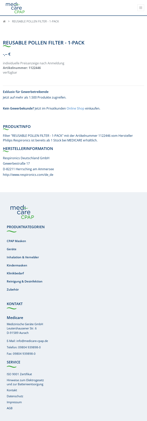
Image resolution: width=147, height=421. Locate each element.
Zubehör (13, 289)
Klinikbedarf (15, 273)
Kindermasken (17, 265)
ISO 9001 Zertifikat (19, 374)
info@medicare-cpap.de (32, 341)
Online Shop (75, 108)
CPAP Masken (16, 241)
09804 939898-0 (29, 347)
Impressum (14, 402)
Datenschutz (15, 396)
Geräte (11, 249)
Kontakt (12, 390)
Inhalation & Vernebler (23, 257)
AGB (10, 408)
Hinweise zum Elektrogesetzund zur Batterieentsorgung (25, 382)
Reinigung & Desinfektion (24, 281)
